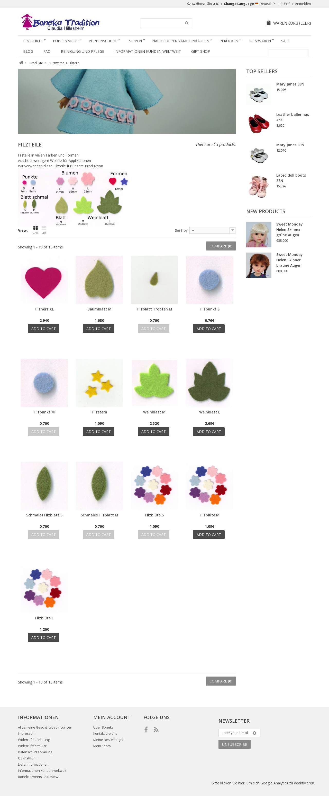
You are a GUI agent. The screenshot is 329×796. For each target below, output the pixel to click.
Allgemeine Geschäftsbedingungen (45, 727)
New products (265, 211)
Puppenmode (65, 40)
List (44, 230)
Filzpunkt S (210, 309)
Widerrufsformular (32, 746)
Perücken (229, 40)
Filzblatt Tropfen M (154, 309)
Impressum (26, 733)
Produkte (33, 40)
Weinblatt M (154, 412)
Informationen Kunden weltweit (147, 51)
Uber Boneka (103, 727)
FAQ (47, 51)
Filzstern (99, 412)
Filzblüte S (154, 515)
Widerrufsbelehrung (34, 740)
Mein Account (112, 717)
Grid (35, 230)
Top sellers (262, 71)
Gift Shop (200, 51)
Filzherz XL (44, 309)
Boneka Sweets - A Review (38, 777)
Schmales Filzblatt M (99, 515)
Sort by (181, 230)
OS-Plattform (28, 758)
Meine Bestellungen (108, 740)
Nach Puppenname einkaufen (180, 40)
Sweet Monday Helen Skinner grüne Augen (289, 229)
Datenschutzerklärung (35, 752)
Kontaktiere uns (105, 733)
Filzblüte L (44, 618)
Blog (28, 51)
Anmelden (303, 4)
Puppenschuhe (103, 40)
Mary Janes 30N (290, 144)
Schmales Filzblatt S (44, 515)
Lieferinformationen (33, 764)
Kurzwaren (260, 40)
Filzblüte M (210, 515)
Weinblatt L (209, 412)
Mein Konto (102, 746)
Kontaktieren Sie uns (203, 3)
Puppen (134, 40)
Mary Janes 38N (290, 84)
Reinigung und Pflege (82, 51)
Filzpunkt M (44, 412)
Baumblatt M (99, 309)
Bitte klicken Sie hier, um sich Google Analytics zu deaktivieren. (263, 783)
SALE (285, 40)
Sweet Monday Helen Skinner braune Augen (289, 260)
